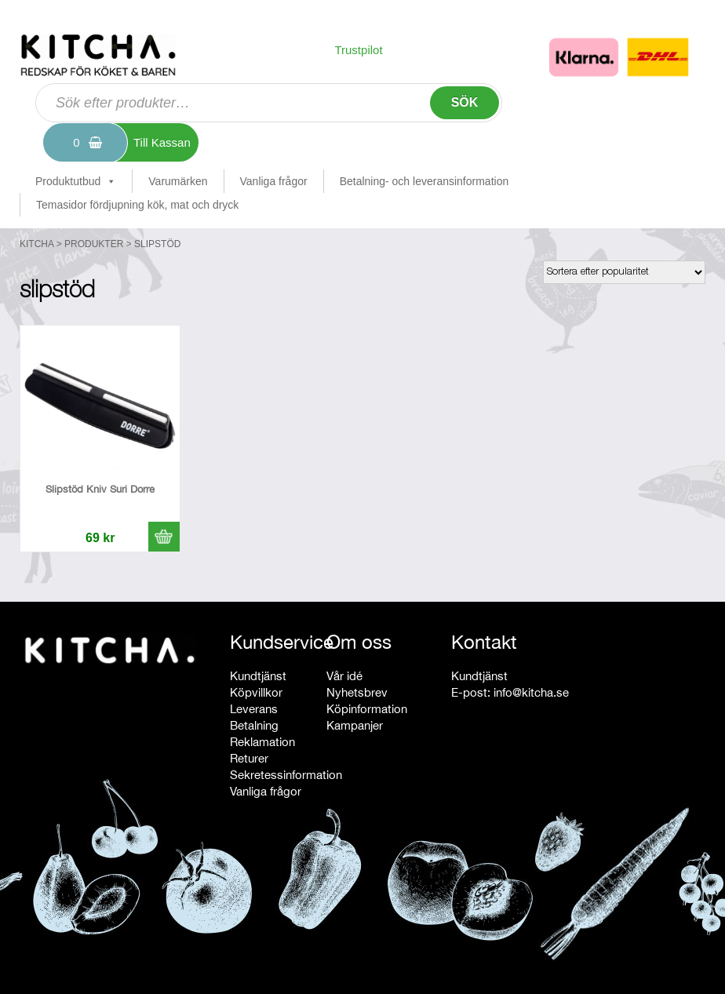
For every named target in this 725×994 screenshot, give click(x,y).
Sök (465, 102)
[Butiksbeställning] (624, 272)
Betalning (254, 725)
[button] (164, 537)
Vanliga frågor (274, 181)
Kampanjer (354, 725)
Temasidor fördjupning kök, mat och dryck (137, 204)
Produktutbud (75, 181)
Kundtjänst (258, 676)
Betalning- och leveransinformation (424, 181)
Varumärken (177, 181)
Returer (249, 758)
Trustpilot (358, 49)
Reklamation (262, 741)
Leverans (254, 708)
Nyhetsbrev (357, 692)
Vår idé (344, 676)
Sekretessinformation (286, 774)
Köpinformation (366, 708)
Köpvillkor (256, 692)
